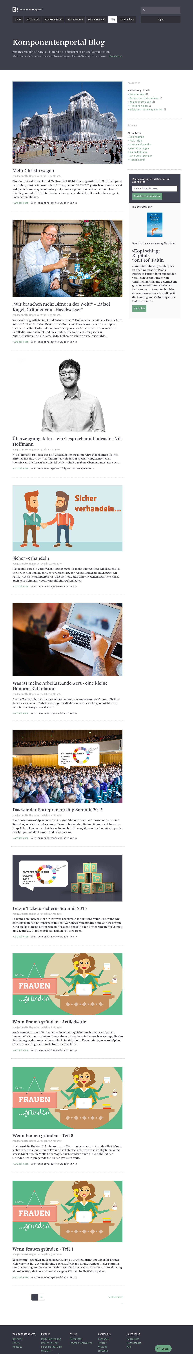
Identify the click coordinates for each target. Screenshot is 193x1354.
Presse (16, 1343)
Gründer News (137, 94)
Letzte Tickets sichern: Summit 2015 (50, 908)
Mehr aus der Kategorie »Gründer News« (54, 203)
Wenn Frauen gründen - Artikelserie (49, 1022)
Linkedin (103, 1350)
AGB (129, 1346)
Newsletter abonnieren (147, 196)
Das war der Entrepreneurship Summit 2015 (58, 810)
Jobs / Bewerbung (51, 1339)
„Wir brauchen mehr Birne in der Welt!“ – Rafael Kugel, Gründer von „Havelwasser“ (61, 307)
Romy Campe (136, 137)
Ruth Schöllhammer (140, 156)
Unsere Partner (49, 1343)
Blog (113, 19)
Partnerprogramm (51, 1346)
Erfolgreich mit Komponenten (146, 109)
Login (160, 19)
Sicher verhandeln (31, 558)
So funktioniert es (53, 19)
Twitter (102, 1343)
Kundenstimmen (96, 19)
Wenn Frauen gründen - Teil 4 (43, 1249)
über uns (17, 1339)
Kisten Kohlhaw (138, 152)
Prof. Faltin (135, 140)
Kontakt (17, 1346)
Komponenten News (141, 102)
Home (18, 19)
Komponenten (75, 19)
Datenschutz (127, 19)
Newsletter (115, 56)
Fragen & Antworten (81, 1343)
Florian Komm (137, 159)
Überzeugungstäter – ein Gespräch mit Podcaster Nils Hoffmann (68, 442)
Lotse (162, 1348)
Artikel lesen (21, 203)
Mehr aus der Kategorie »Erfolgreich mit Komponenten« (62, 468)
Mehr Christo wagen (33, 171)
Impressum (133, 1339)
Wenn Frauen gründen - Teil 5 (43, 1136)
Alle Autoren (135, 133)
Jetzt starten (32, 19)
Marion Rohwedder (140, 144)
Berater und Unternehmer (144, 98)
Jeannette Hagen (26, 176)
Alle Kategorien (138, 90)
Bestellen (139, 308)
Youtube (102, 1346)
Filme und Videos (138, 106)
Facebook (103, 1339)
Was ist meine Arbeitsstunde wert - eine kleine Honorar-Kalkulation (60, 686)
